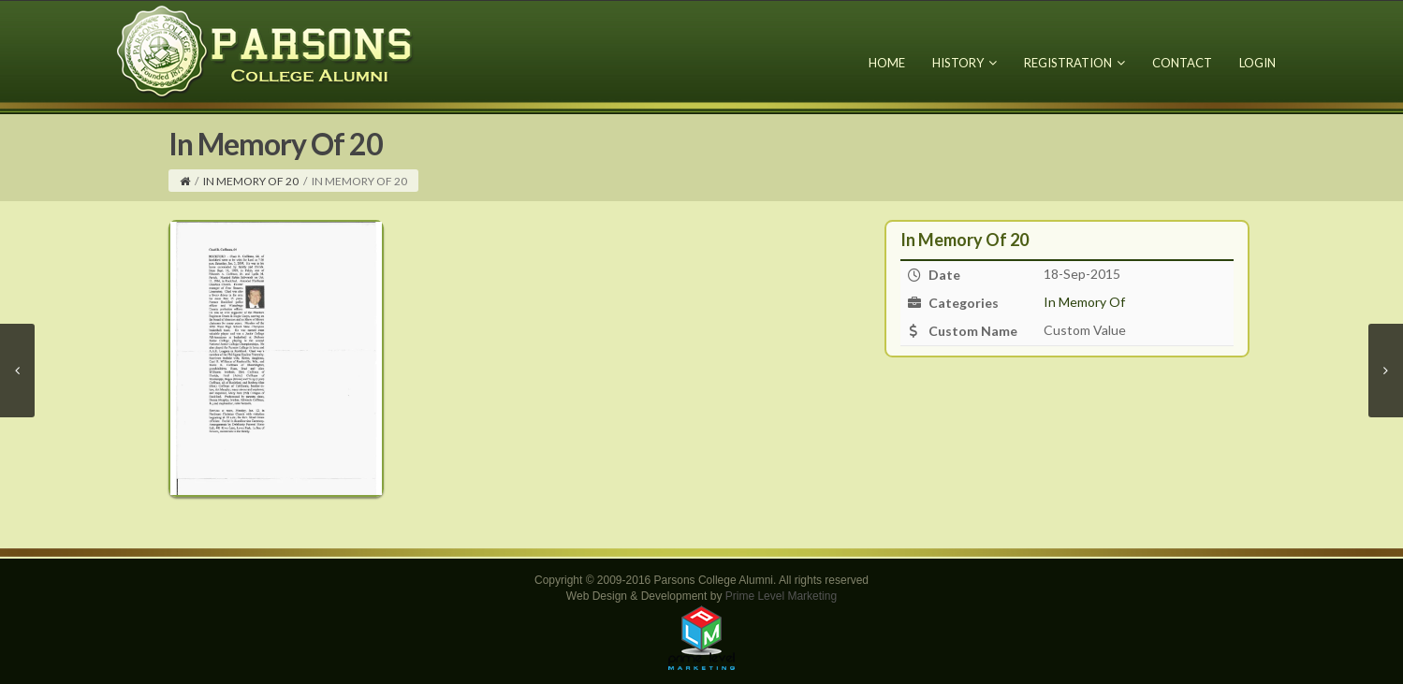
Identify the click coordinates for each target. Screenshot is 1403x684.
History (964, 62)
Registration (1074, 62)
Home (887, 62)
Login (1257, 62)
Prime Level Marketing (781, 596)
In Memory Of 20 (251, 181)
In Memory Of (1084, 302)
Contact (1182, 62)
